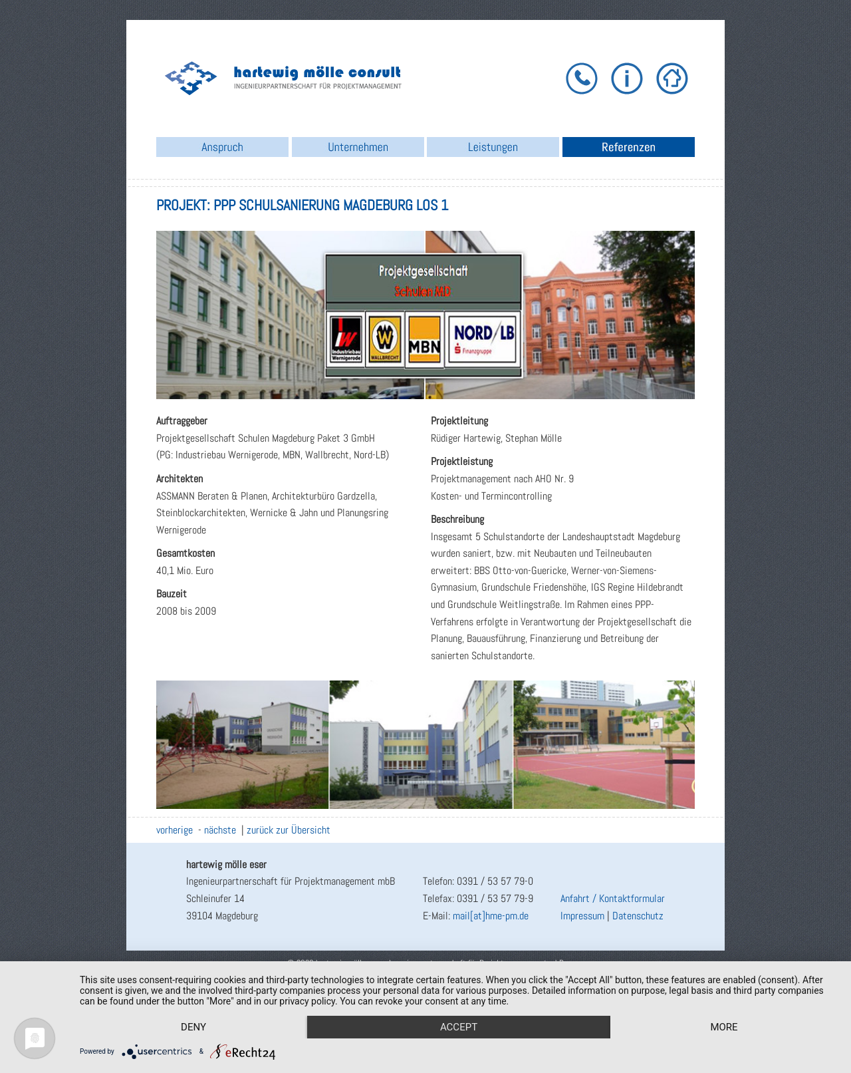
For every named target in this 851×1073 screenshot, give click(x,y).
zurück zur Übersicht (288, 830)
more (723, 1027)
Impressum (582, 916)
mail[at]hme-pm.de (491, 916)
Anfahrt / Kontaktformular (612, 898)
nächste (220, 830)
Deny (193, 1027)
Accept (458, 1027)
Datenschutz (638, 916)
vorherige (174, 830)
